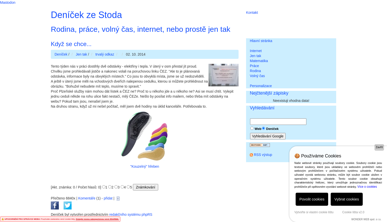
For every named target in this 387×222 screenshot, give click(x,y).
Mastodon (7, 3)
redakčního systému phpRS (130, 214)
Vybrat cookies (346, 199)
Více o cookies (367, 186)
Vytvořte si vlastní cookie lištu (313, 212)
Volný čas (257, 76)
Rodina (255, 71)
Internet (256, 51)
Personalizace (261, 86)
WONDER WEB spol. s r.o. (366, 219)
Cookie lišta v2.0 (353, 212)
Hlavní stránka (261, 41)
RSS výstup (263, 155)
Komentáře (86, 198)
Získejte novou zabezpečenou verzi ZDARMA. (97, 219)
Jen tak (255, 56)
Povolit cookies (311, 199)
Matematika (259, 61)
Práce (254, 66)
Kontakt (252, 13)
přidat (108, 198)
